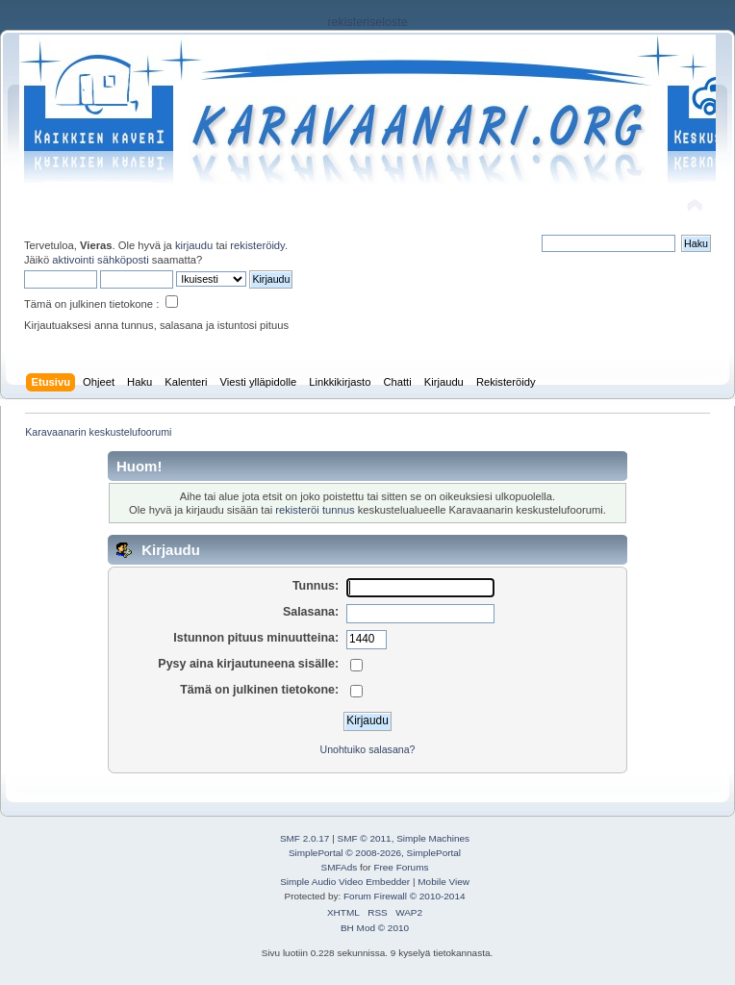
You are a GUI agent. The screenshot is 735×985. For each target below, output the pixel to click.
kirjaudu (194, 245)
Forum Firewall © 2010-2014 (404, 896)
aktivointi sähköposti (100, 259)
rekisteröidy (257, 245)
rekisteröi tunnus (314, 510)
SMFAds (339, 867)
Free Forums (400, 867)
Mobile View (443, 881)
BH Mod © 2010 (375, 927)
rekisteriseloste (367, 22)
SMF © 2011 (365, 838)
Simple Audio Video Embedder (345, 881)
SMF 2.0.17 (305, 838)
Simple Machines (432, 838)
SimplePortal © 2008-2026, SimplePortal (375, 852)
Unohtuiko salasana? (368, 749)
